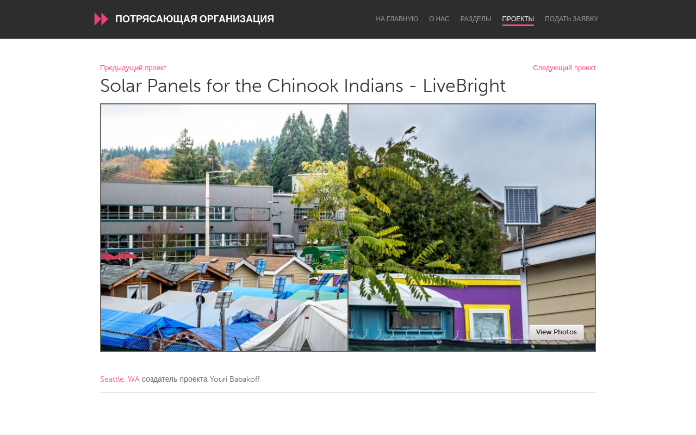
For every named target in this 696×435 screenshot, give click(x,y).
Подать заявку (571, 19)
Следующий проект (564, 68)
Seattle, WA (120, 379)
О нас (439, 19)
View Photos (556, 332)
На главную (397, 19)
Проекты (518, 19)
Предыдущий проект (133, 68)
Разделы (476, 19)
